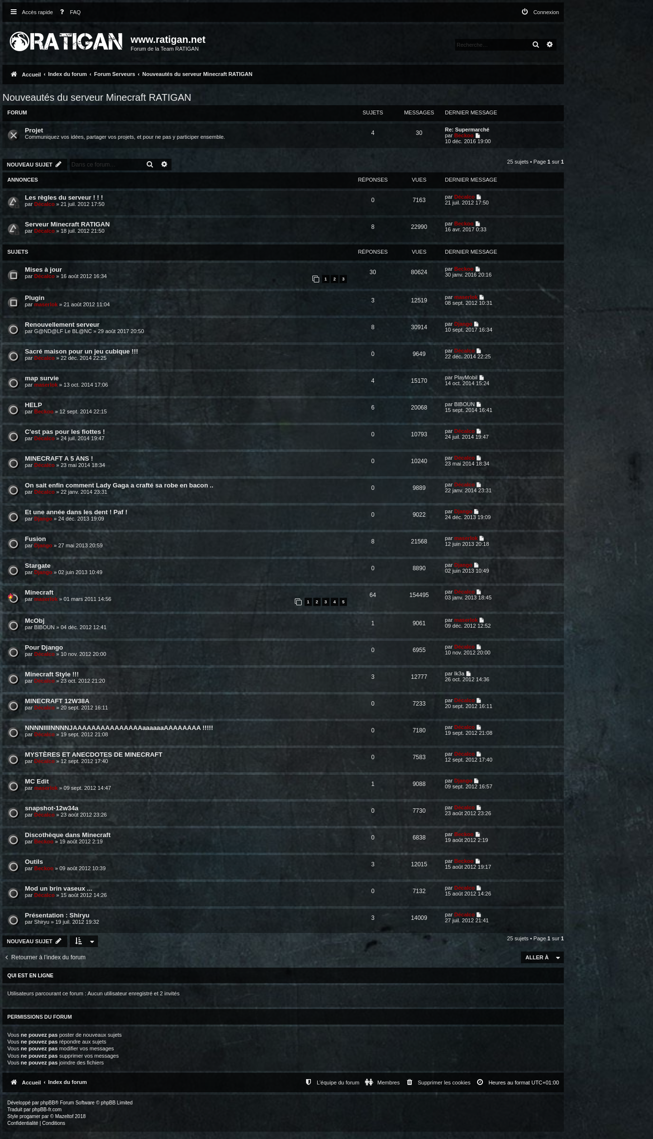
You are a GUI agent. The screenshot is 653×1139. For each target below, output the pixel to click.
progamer (29, 1116)
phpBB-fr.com (47, 1109)
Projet (34, 130)
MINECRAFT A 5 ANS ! (59, 458)
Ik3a (459, 673)
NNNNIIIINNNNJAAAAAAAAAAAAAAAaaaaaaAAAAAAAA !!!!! (119, 727)
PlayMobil (466, 377)
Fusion (35, 538)
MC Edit (37, 781)
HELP (33, 405)
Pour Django (44, 647)
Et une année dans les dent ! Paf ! (76, 512)
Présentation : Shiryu (57, 915)
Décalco (44, 204)
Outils (34, 861)
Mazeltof (64, 1116)
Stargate (38, 565)
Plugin (34, 297)
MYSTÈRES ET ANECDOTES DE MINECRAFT (93, 754)
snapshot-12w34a (51, 808)
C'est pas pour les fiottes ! (65, 431)
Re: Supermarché (467, 129)
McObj (34, 620)
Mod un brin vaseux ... (59, 888)
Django (463, 324)
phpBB (47, 1102)
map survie (42, 378)
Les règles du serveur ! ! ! (64, 197)
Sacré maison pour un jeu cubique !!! (81, 351)
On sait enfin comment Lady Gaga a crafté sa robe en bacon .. (119, 485)
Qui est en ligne (30, 975)
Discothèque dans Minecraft (68, 835)
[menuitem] (68, 12)
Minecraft (39, 592)
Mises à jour (43, 269)
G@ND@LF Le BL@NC (63, 331)
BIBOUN (464, 404)
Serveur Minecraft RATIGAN (67, 224)
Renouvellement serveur (62, 324)
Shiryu (41, 922)
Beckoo (464, 135)
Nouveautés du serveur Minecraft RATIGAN (97, 97)
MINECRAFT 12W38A (57, 701)
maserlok (46, 304)
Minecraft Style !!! (52, 674)
